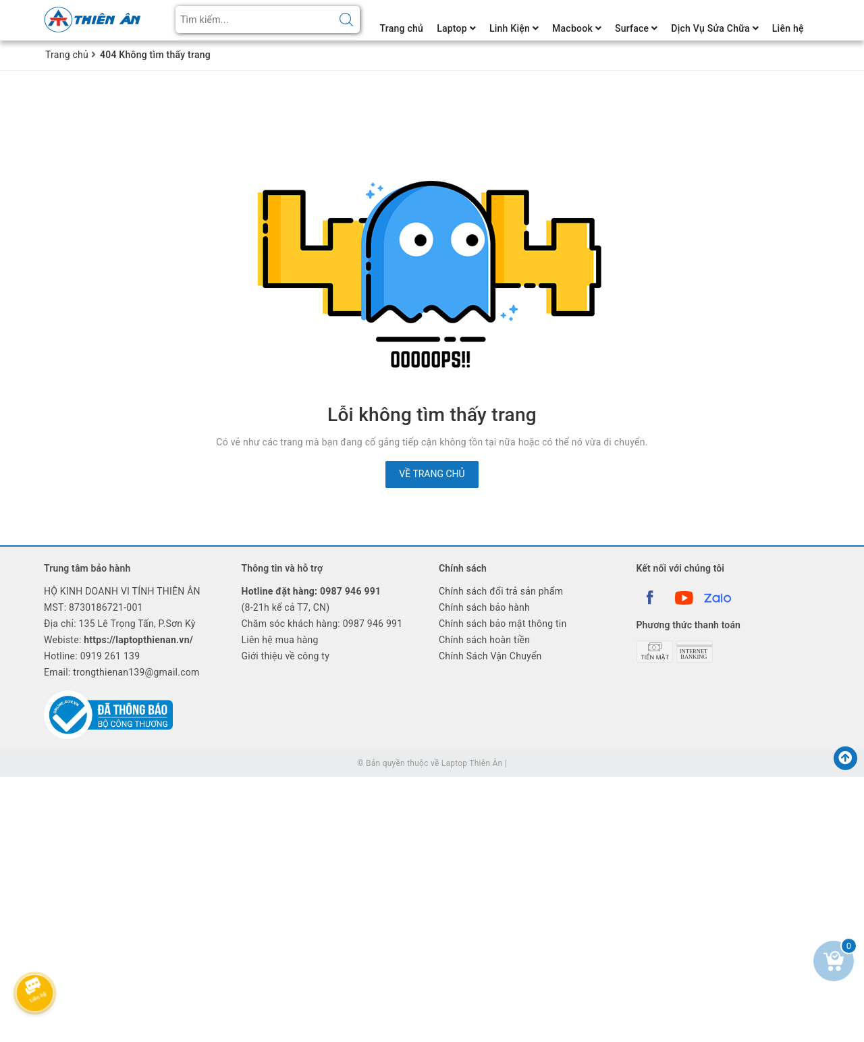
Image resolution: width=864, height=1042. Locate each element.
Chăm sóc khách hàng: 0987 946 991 (322, 623)
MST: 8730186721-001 (93, 607)
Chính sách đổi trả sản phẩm (501, 591)
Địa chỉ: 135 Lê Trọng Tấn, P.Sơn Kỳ (120, 623)
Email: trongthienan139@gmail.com (122, 672)
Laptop (456, 28)
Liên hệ (788, 28)
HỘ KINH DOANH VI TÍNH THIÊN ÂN (122, 591)
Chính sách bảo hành (484, 607)
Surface (636, 28)
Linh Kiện (514, 28)
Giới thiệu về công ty (286, 656)
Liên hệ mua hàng (280, 639)
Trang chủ (402, 28)
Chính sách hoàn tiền (484, 639)
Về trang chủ (431, 473)
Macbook (576, 28)
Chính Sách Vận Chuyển (490, 656)
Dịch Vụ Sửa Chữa (714, 28)
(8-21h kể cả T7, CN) (311, 599)
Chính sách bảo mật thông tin (503, 623)
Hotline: (92, 656)
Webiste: (118, 639)
